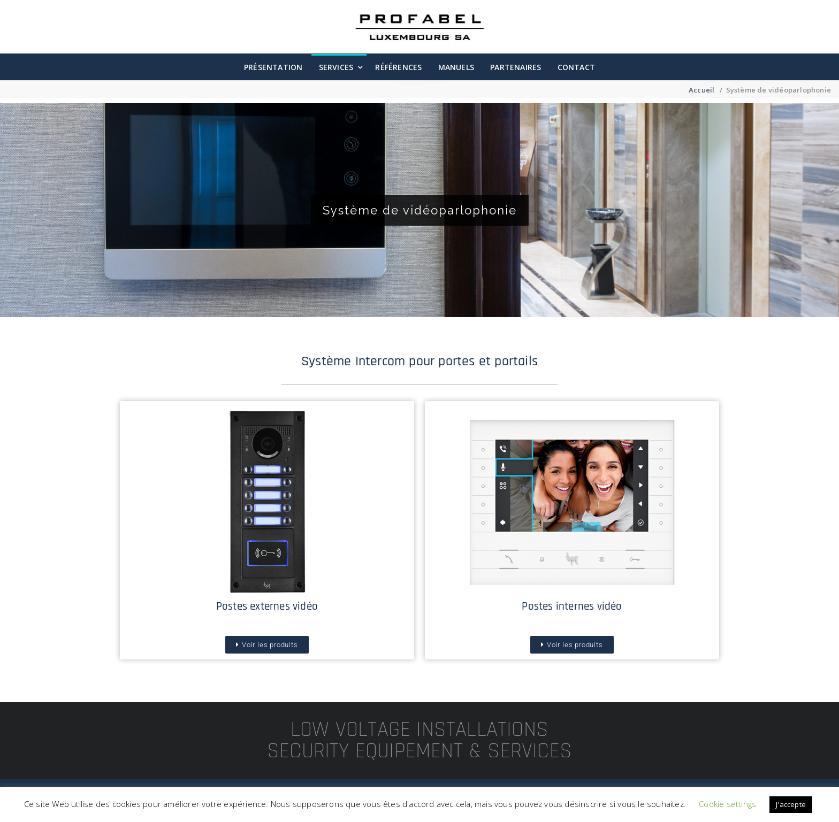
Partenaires (515, 67)
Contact (576, 67)
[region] (419, 210)
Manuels (456, 67)
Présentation (273, 67)
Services (336, 67)
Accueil (701, 90)
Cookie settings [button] (727, 803)
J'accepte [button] (791, 804)
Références (398, 67)
